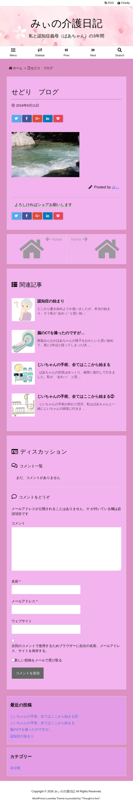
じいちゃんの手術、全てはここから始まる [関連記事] (73, 365)
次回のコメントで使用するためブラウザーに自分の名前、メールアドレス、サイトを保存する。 (66, 648)
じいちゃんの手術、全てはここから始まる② (44, 716)
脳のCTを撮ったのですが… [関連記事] (61, 333)
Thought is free (90, 798)
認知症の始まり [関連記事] (50, 301)
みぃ (115, 187)
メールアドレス (25, 601)
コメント (18, 523)
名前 (16, 581)
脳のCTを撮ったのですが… (31, 729)
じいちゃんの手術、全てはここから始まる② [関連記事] (75, 396)
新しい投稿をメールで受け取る (38, 660)
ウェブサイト (22, 621)
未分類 (15, 768)
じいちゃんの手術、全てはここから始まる (42, 723)
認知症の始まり (22, 736)
